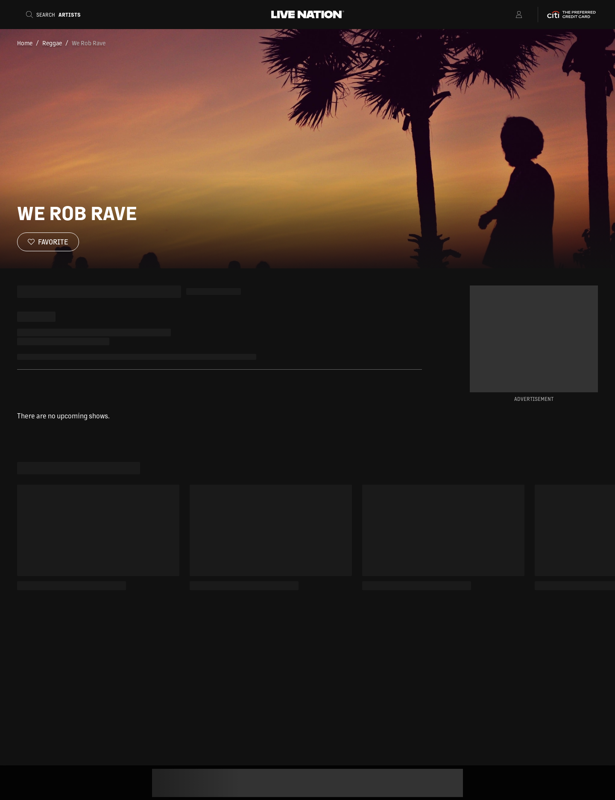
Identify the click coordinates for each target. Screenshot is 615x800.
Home (24, 43)
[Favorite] (48, 241)
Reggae (52, 43)
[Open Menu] (508, 14)
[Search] (56, 14)
